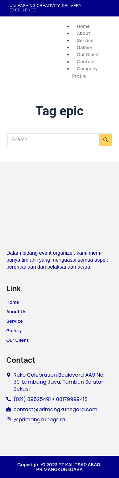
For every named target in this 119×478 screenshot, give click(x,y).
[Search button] (105, 139)
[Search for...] (53, 139)
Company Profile (85, 72)
